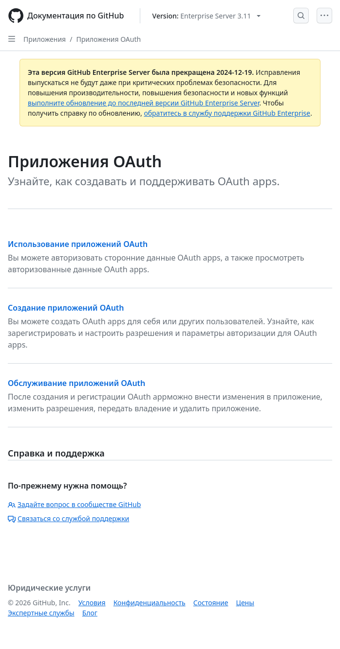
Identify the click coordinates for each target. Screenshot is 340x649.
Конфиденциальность (149, 602)
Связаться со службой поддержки (68, 518)
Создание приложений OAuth (66, 307)
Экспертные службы (41, 612)
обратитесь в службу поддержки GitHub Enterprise (227, 113)
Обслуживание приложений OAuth (76, 383)
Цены (245, 602)
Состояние (210, 602)
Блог (89, 612)
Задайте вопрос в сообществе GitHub (74, 504)
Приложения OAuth (108, 39)
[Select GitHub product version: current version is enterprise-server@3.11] (206, 15)
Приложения (44, 39)
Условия (92, 602)
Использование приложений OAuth (78, 244)
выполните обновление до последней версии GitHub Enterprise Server (143, 102)
